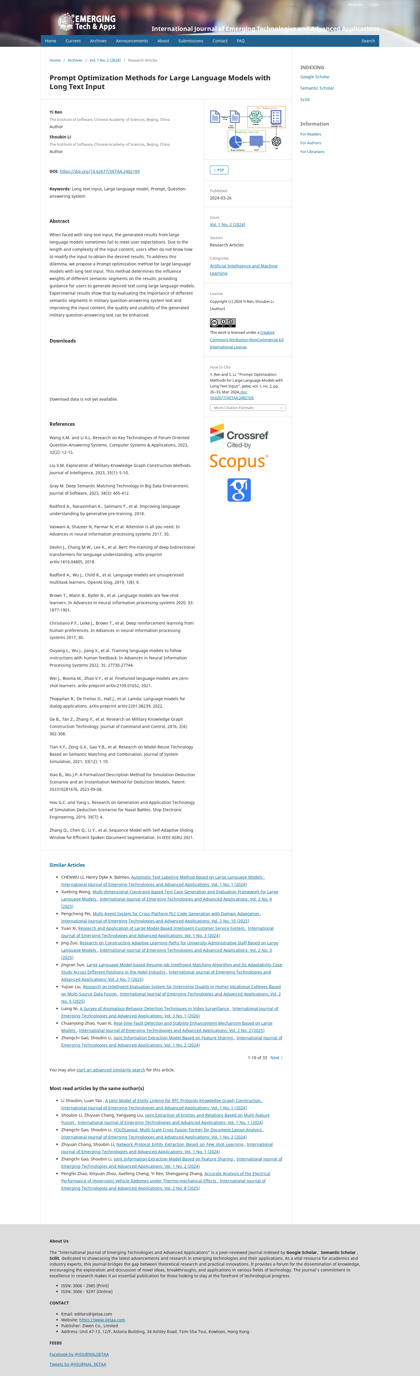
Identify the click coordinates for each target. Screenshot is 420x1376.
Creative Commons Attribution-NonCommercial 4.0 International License (247, 340)
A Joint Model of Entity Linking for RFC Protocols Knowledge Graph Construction (183, 1100)
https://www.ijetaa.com (102, 1320)
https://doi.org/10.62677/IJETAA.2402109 (100, 171)
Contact (220, 41)
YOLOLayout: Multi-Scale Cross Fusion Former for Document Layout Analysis (188, 1129)
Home (50, 41)
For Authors (310, 142)
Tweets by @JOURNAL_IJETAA (78, 1364)
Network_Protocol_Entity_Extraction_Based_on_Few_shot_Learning (180, 1144)
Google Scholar (315, 76)
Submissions (190, 41)
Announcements (132, 41)
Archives (98, 41)
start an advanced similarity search (110, 1070)
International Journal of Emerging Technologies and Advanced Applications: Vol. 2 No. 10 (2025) (155, 921)
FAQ (241, 41)
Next (274, 1057)
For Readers (310, 134)
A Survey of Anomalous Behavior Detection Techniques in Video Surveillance (155, 1008)
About (163, 41)
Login (374, 4)
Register (355, 4)
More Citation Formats (233, 408)
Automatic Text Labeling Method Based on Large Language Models (197, 877)
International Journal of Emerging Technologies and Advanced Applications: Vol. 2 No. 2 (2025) (172, 1030)
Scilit (305, 99)
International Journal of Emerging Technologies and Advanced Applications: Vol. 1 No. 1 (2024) (154, 884)
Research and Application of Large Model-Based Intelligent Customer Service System (162, 928)
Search (368, 41)
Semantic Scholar (317, 88)
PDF (220, 170)
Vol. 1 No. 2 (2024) (105, 60)
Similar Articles (67, 865)
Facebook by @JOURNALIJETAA (79, 1354)
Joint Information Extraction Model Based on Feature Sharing (174, 1037)
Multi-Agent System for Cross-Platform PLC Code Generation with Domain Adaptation (176, 913)
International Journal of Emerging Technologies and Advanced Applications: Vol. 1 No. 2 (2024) (154, 1137)
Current (73, 41)
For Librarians (312, 151)
